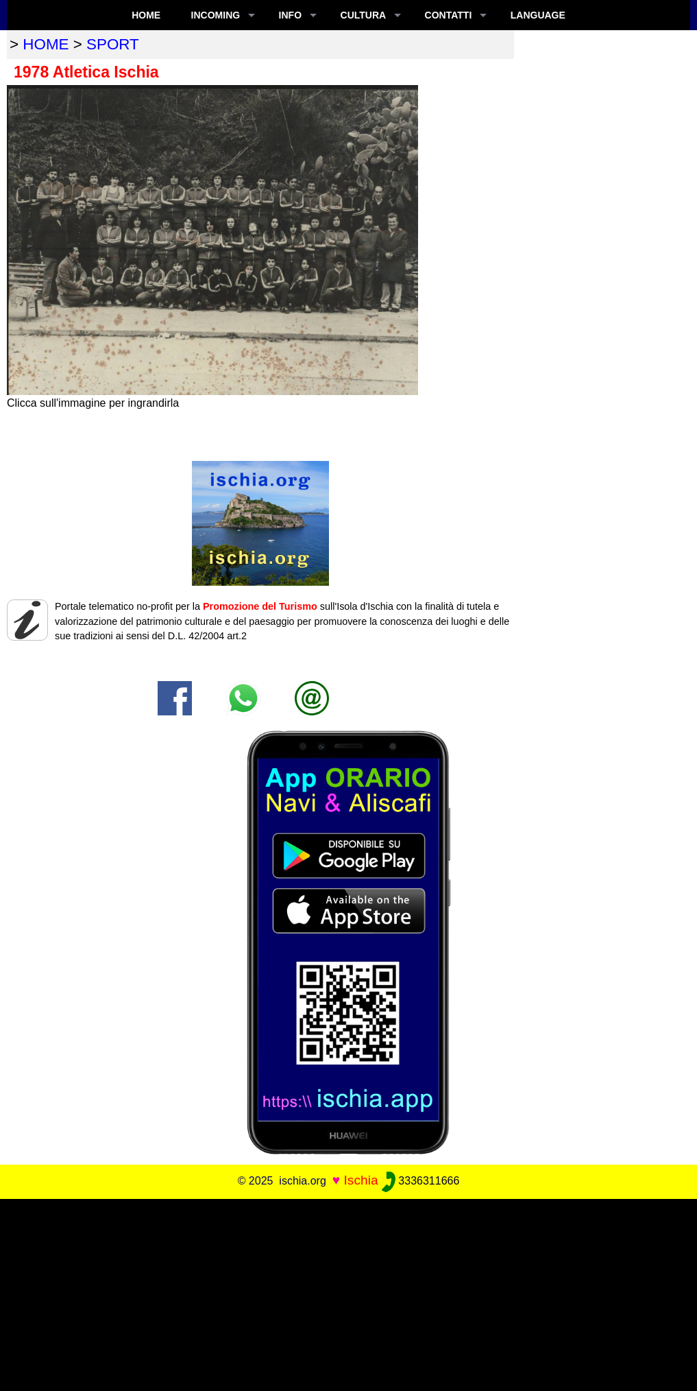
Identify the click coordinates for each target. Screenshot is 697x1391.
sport (112, 44)
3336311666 (420, 1181)
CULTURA (364, 15)
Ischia (360, 1180)
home (46, 44)
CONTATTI (448, 15)
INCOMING (216, 15)
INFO (290, 15)
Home (146, 15)
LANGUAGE (538, 15)
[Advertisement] (348, 1295)
